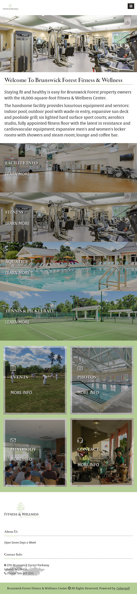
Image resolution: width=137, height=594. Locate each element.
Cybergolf (123, 588)
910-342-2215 (25, 573)
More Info (21, 392)
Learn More (17, 174)
